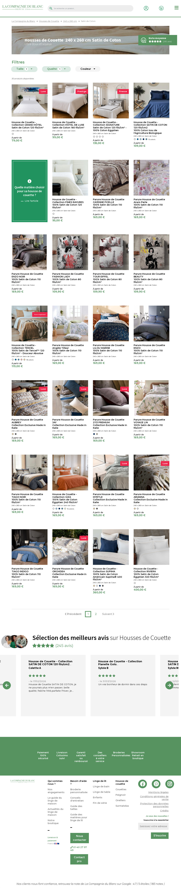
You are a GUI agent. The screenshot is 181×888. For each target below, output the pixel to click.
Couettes (121, 789)
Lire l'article (31, 200)
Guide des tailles (76, 808)
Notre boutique (53, 822)
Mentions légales (158, 792)
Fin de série (100, 802)
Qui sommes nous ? (55, 782)
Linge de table (101, 792)
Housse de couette (122, 782)
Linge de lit (99, 781)
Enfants (97, 797)
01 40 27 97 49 (78, 849)
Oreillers (121, 800)
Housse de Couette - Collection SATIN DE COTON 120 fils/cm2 (50, 663)
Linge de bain (101, 786)
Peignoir (121, 794)
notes (157, 883)
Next (169, 685)
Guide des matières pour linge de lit (78, 817)
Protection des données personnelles (154, 805)
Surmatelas (122, 805)
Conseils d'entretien (77, 799)
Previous (7, 685)
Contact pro (79, 859)
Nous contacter (79, 838)
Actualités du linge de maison (55, 812)
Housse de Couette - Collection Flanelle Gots (120, 663)
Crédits (164, 810)
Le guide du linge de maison (55, 800)
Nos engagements (56, 791)
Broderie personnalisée (78, 791)
